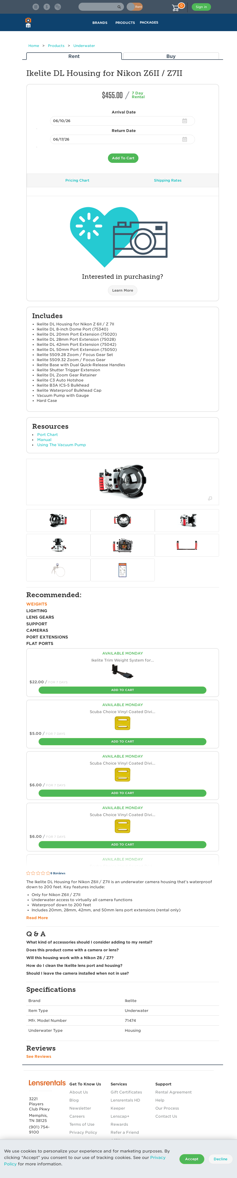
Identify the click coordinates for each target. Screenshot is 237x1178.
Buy (171, 56)
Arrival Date (124, 112)
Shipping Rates (168, 180)
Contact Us (166, 1116)
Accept (191, 1159)
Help (159, 1100)
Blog (74, 1100)
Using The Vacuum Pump (61, 445)
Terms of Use (82, 1124)
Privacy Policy (83, 1132)
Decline (220, 1159)
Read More (37, 918)
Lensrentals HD (125, 1100)
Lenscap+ (120, 1116)
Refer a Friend (125, 1132)
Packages (149, 22)
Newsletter (80, 1108)
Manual (44, 440)
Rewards (119, 1124)
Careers (77, 1116)
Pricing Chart (77, 180)
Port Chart (47, 434)
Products (56, 46)
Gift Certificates (126, 1092)
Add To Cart (123, 158)
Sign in (201, 7)
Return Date (124, 131)
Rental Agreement (173, 1092)
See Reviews (38, 1056)
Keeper (118, 1108)
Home (33, 46)
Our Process (167, 1108)
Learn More (122, 290)
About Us (78, 1092)
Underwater (84, 46)
